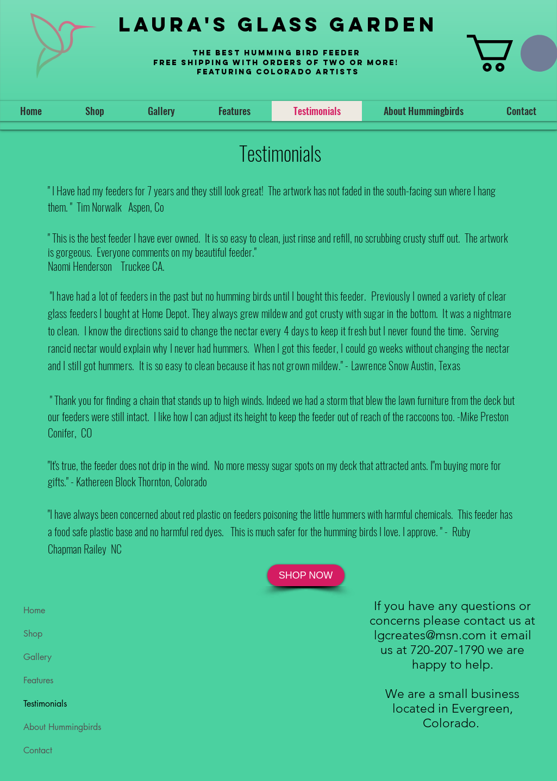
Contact (37, 750)
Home (34, 610)
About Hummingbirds (62, 727)
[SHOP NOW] (306, 575)
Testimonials (45, 703)
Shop (32, 633)
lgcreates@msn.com (430, 635)
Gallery (37, 657)
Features (38, 680)
